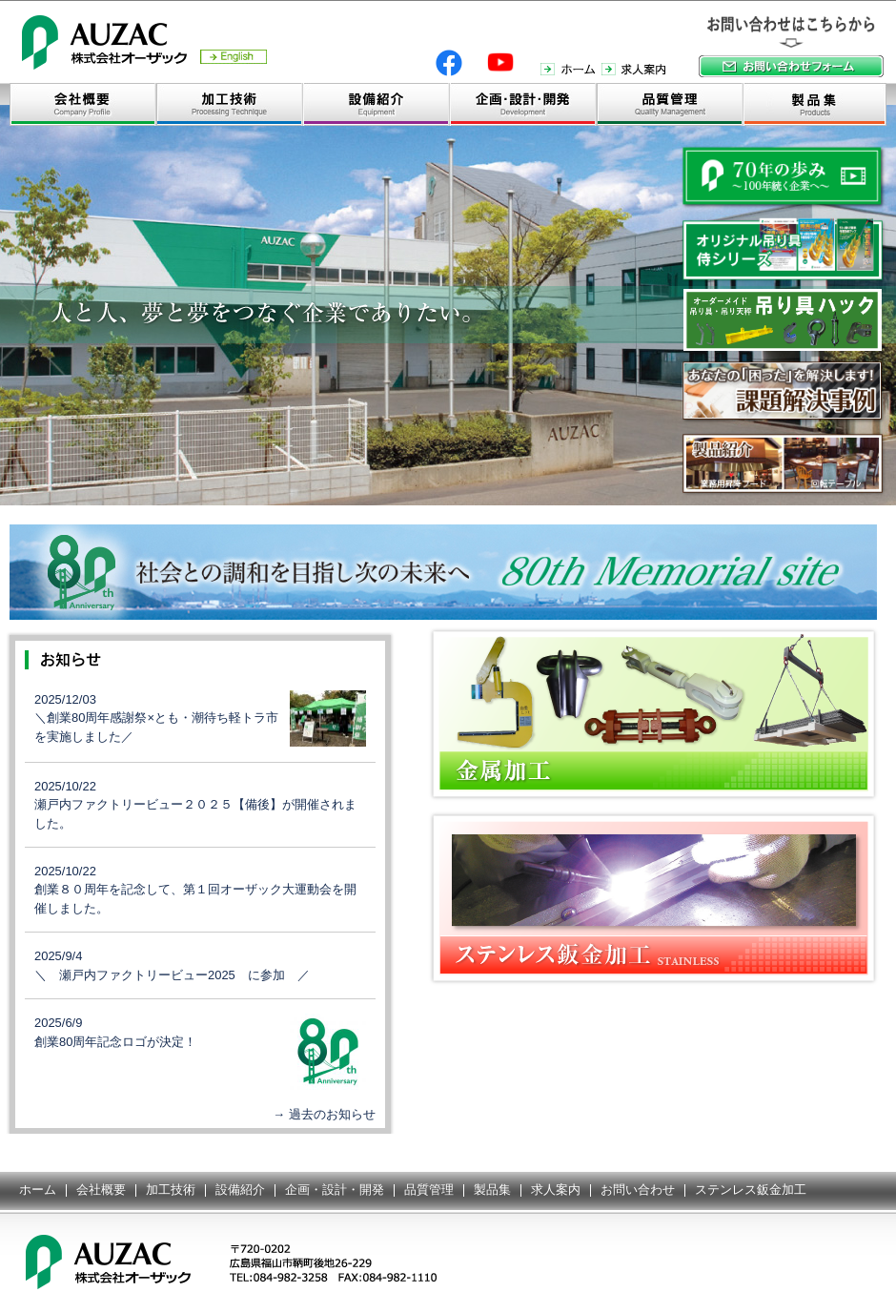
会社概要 (101, 1189)
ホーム (37, 1189)
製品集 (492, 1189)
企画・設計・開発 (334, 1189)
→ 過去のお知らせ (324, 1114)
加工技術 (170, 1189)
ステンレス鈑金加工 (750, 1189)
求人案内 (555, 1189)
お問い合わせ (638, 1189)
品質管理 (429, 1189)
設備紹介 (240, 1189)
